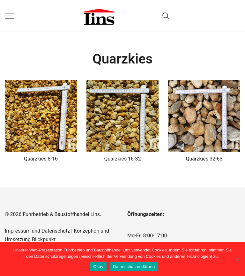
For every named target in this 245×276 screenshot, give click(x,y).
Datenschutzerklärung (134, 266)
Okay (98, 266)
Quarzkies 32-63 (204, 159)
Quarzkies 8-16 (41, 159)
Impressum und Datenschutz (37, 231)
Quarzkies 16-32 (122, 159)
